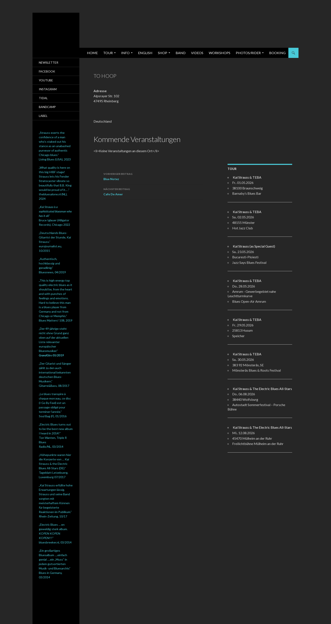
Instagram (48, 89)
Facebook (47, 71)
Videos (197, 53)
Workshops (219, 53)
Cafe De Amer (153, 191)
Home (92, 53)
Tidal (43, 98)
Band (181, 53)
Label (43, 116)
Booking (277, 53)
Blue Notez (153, 176)
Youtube (46, 80)
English (145, 53)
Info (125, 53)
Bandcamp (47, 107)
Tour (108, 53)
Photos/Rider (248, 53)
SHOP (162, 53)
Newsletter (48, 62)
